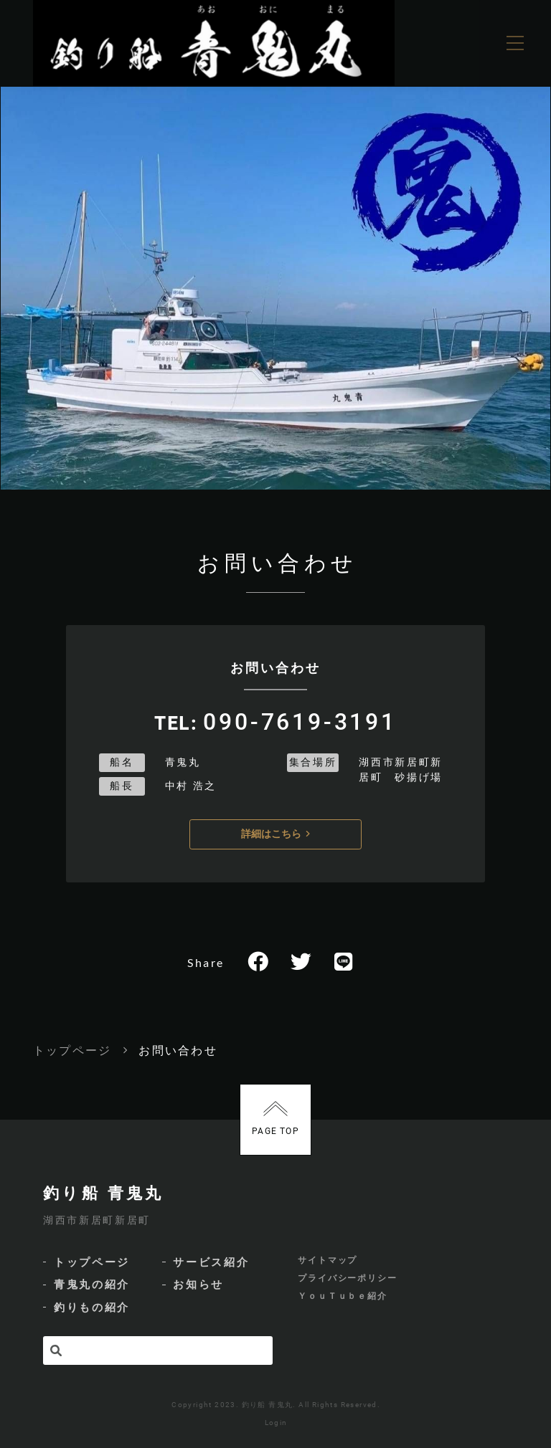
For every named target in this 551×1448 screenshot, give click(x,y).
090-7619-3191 (300, 721)
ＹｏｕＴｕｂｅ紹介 (342, 1296)
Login (276, 1422)
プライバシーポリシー (347, 1278)
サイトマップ (328, 1260)
